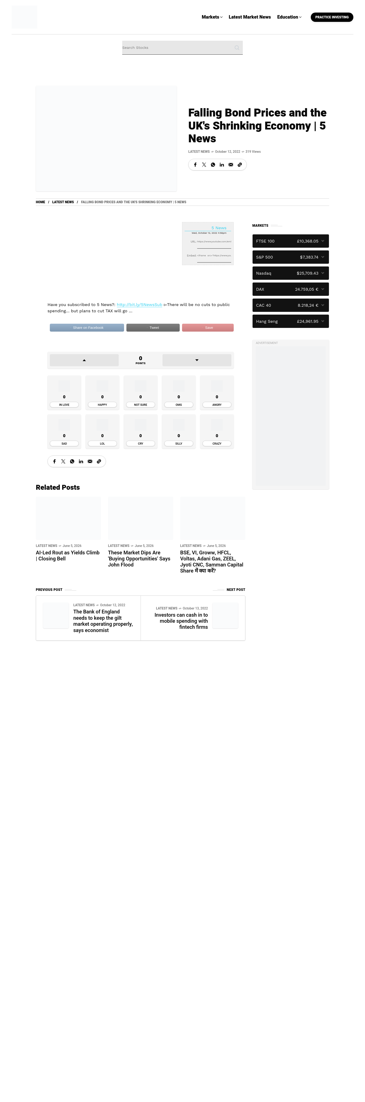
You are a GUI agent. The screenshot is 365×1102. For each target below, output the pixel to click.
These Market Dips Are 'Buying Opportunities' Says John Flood (139, 559)
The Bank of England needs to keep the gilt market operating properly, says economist (102, 621)
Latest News (199, 151)
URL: (193, 241)
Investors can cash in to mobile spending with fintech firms (180, 621)
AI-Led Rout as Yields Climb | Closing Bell (68, 556)
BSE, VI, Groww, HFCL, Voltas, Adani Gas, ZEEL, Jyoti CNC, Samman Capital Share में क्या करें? (211, 562)
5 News (219, 227)
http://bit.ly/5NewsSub (139, 304)
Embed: (191, 255)
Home (40, 202)
